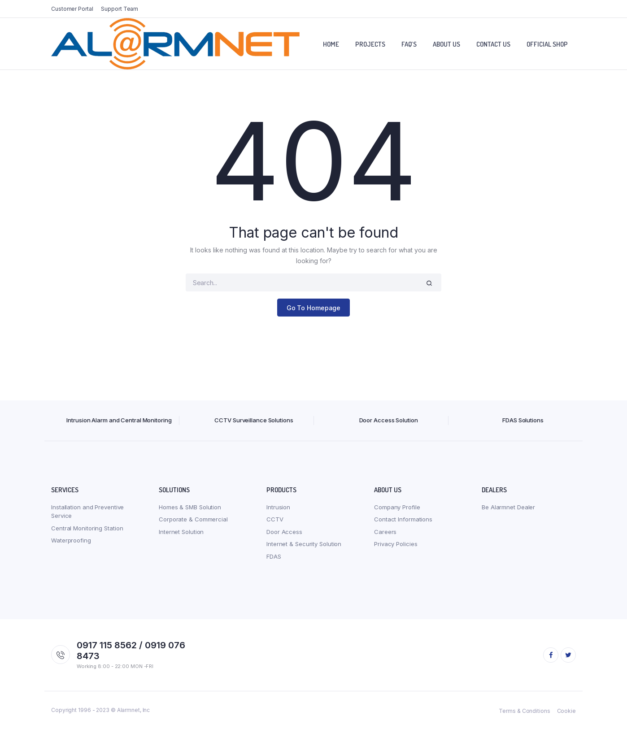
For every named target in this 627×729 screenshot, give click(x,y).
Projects (370, 44)
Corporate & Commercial (193, 519)
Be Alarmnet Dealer (508, 507)
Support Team (119, 8)
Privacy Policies (395, 543)
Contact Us (493, 44)
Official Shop (547, 44)
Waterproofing (71, 540)
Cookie (566, 710)
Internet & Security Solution (303, 543)
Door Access (284, 531)
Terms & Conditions (524, 710)
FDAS (273, 556)
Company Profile (397, 507)
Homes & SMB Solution (190, 507)
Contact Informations (403, 519)
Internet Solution (181, 531)
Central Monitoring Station (87, 528)
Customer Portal (72, 8)
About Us (446, 44)
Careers (385, 531)
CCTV (274, 519)
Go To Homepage (314, 308)
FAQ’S (409, 44)
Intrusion (278, 507)
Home (331, 44)
